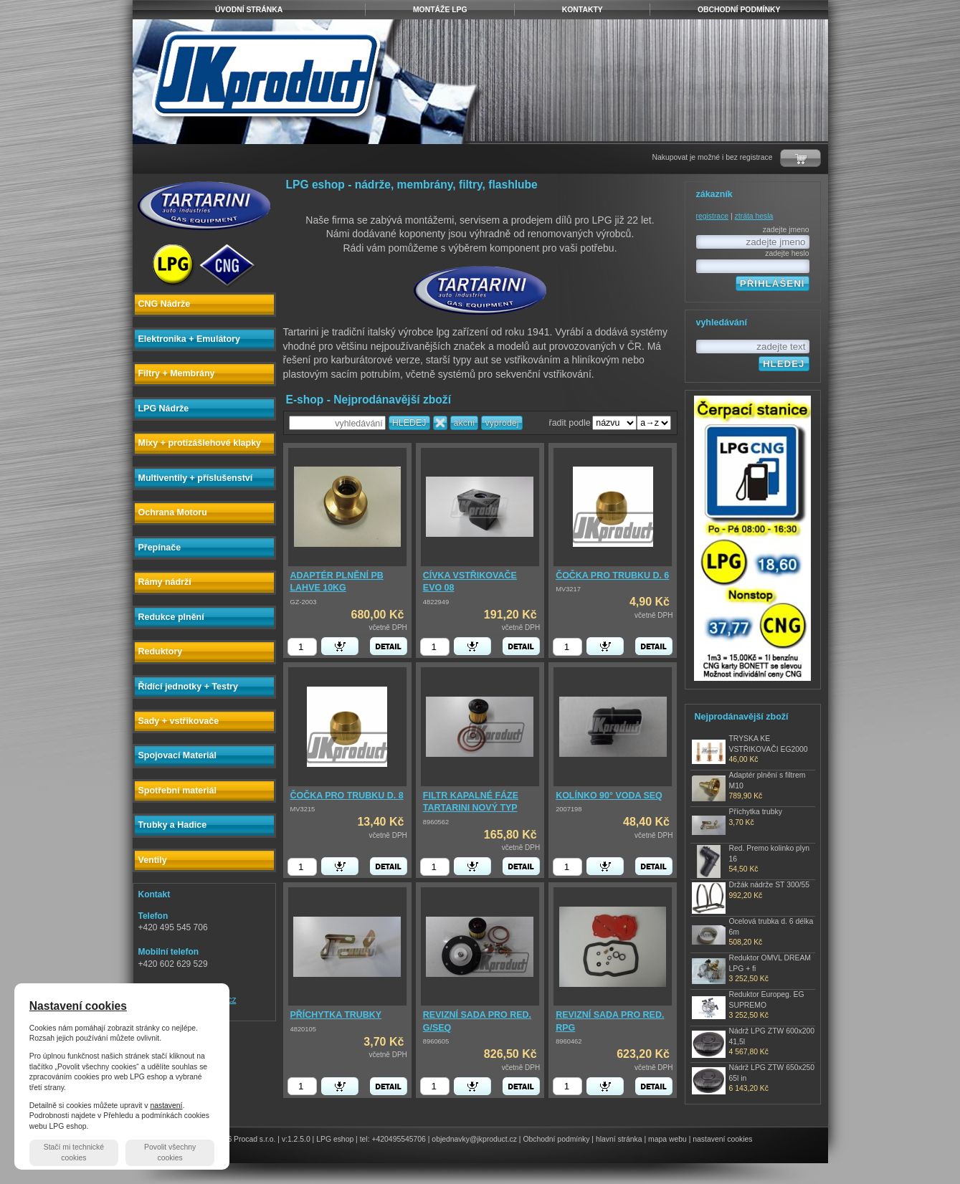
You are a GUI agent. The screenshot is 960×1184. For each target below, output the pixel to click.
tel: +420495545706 (393, 1139)
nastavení (166, 1105)
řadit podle (570, 423)
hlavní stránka (619, 1139)
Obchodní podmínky (556, 1139)
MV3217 (568, 589)
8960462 (568, 1041)
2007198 (568, 809)
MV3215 (302, 809)
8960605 (436, 1041)
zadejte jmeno (786, 230)
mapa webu (667, 1139)
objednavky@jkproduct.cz (474, 1139)
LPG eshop (334, 1139)
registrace (712, 216)
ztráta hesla (754, 216)
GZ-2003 (303, 602)
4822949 (436, 602)
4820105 (303, 1029)
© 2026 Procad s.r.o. (242, 1139)
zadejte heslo (787, 253)
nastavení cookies (722, 1139)
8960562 (436, 822)
